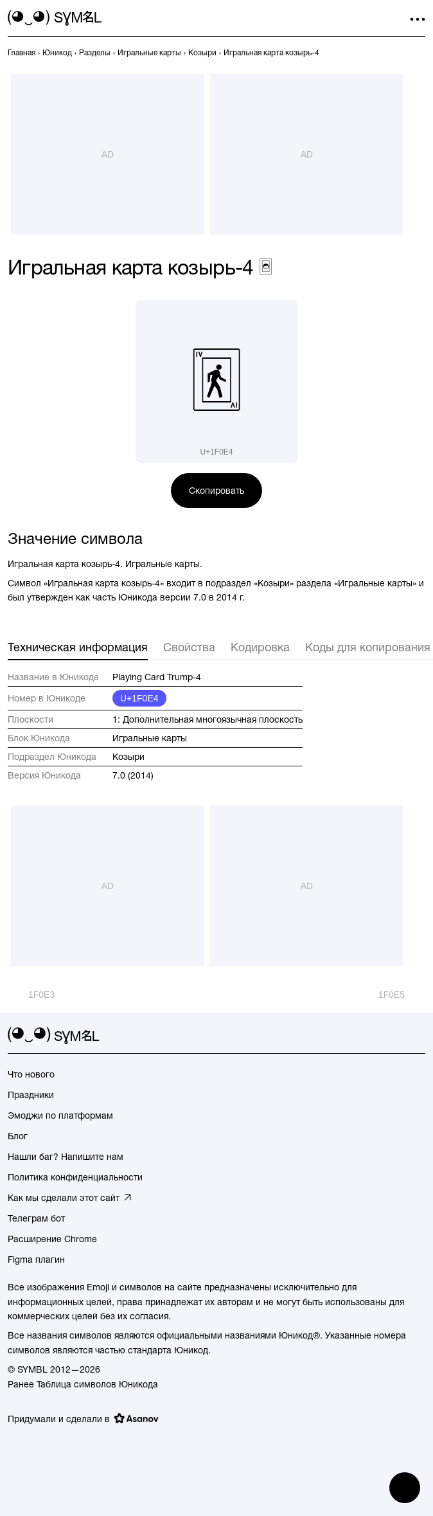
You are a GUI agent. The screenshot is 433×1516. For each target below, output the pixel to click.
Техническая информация (78, 647)
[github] (394, 1035)
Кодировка (260, 647)
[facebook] (417, 1035)
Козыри (128, 757)
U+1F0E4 (139, 698)
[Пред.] (31, 994)
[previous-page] (21, 53)
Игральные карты (149, 738)
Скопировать (216, 490)
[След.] (401, 994)
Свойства (189, 647)
